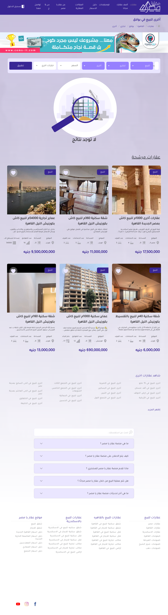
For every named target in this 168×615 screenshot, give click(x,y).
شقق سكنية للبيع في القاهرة (106, 524)
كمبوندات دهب (153, 548)
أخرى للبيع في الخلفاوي (30, 398)
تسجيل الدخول (16, 7)
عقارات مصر (154, 524)
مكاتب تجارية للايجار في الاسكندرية (65, 548)
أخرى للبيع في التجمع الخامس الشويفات (67, 389)
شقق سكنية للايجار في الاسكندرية (64, 532)
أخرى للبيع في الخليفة (31, 403)
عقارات (133, 5)
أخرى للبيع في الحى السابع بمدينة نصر (25, 384)
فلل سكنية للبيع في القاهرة (107, 532)
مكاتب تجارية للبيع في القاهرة (106, 540)
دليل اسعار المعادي (32, 547)
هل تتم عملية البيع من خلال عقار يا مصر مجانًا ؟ (84, 481)
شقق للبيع (36, 524)
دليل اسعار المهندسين (31, 543)
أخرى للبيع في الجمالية (71, 396)
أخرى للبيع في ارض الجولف (147, 393)
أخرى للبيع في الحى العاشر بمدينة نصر (25, 392)
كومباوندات (104, 5)
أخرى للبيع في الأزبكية (149, 398)
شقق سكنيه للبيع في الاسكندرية (65, 528)
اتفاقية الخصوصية (62, 594)
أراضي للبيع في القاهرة (110, 548)
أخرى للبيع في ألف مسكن (147, 388)
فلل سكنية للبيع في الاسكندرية (66, 536)
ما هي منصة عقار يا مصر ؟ (84, 444)
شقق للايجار (36, 528)
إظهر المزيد (154, 410)
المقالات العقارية (79, 7)
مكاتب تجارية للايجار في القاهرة (106, 544)
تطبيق (20, 66)
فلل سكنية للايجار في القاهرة (106, 536)
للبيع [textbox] (147, 66)
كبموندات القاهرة (152, 536)
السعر (69, 65)
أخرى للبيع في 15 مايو (149, 383)
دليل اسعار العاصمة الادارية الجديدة (28, 537)
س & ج (47, 7)
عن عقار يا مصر (60, 7)
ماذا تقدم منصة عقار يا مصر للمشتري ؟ (84, 469)
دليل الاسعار (93, 7)
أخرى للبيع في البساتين (109, 388)
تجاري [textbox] (123, 66)
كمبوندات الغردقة (151, 540)
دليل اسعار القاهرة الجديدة (29, 532)
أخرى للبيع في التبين (111, 393)
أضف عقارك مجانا (122, 7)
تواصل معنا (38, 7)
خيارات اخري (45, 65)
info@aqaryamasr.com (31, 589)
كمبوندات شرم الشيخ (149, 544)
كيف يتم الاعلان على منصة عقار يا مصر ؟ (84, 456)
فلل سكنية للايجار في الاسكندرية (65, 540)
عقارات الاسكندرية (151, 532)
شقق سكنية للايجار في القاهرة (105, 528)
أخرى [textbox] (99, 66)
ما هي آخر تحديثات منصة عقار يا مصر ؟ (84, 494)
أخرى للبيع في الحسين (70, 401)
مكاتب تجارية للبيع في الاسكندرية (65, 544)
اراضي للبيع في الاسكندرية (69, 552)
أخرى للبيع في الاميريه (110, 383)
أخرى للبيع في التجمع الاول (107, 398)
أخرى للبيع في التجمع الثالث (68, 383)
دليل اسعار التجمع (33, 551)
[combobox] (141, 66)
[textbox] (154, 65)
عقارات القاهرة (153, 528)
